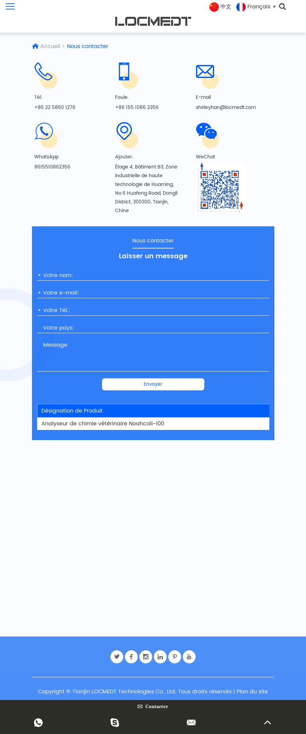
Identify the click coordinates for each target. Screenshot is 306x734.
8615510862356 (52, 167)
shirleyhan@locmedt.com (226, 107)
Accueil (50, 46)
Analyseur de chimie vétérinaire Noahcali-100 (102, 423)
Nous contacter (87, 46)
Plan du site (252, 691)
